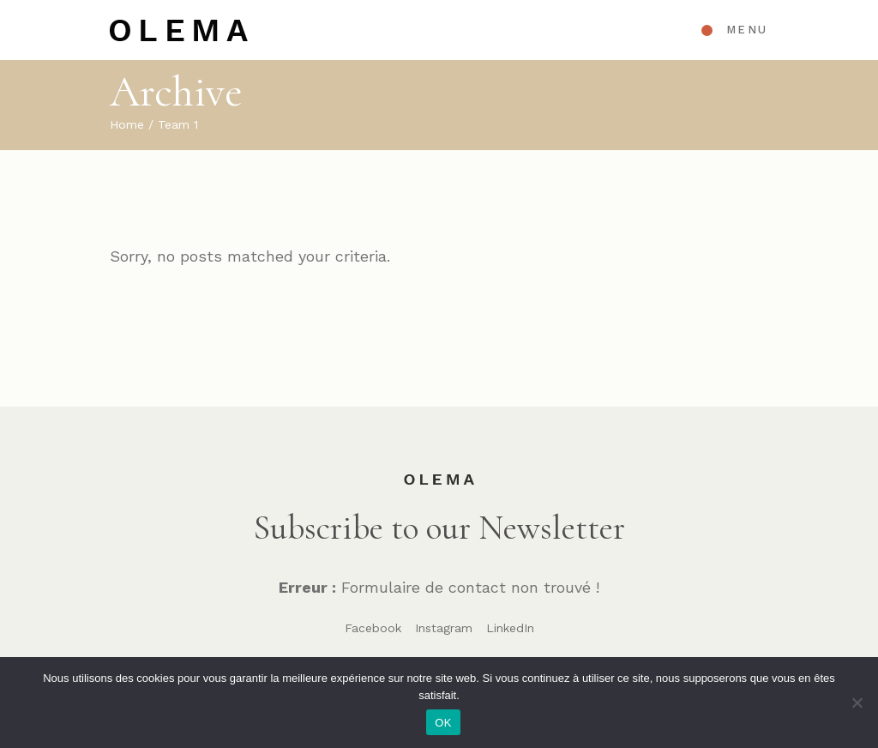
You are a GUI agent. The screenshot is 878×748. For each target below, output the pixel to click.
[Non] (856, 702)
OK (443, 722)
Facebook (373, 628)
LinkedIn (510, 628)
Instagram (443, 628)
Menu (747, 29)
